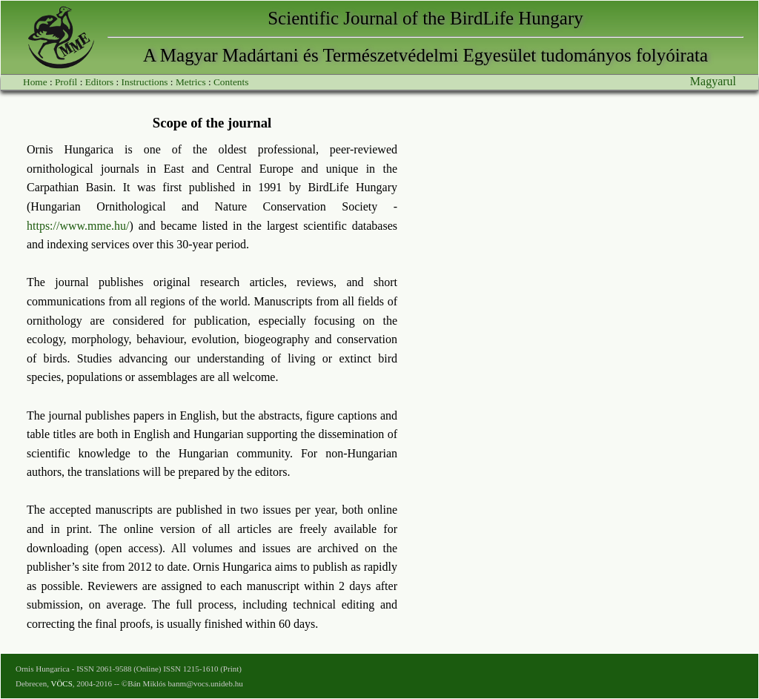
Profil (66, 81)
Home (35, 81)
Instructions (145, 81)
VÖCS (61, 683)
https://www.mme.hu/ (78, 225)
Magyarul (713, 81)
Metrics (191, 81)
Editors (99, 81)
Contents (230, 81)
